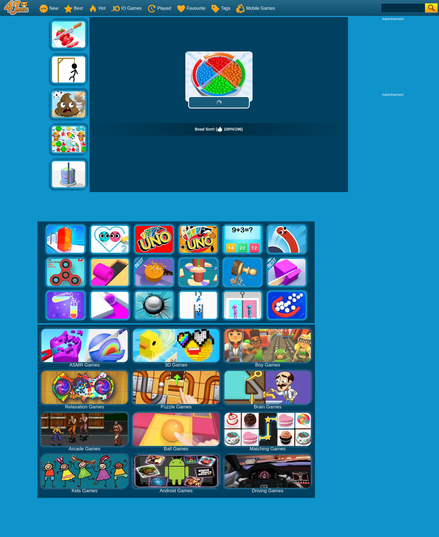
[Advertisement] (25, 101)
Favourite (191, 8)
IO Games (126, 8)
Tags (220, 8)
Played (159, 8)
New (48, 8)
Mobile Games (255, 8)
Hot (97, 8)
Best (73, 8)
